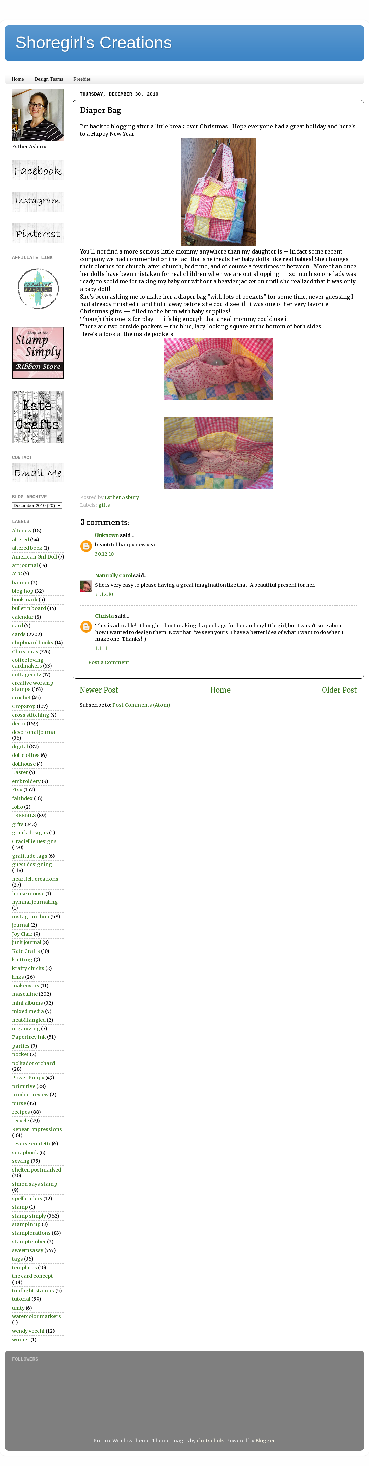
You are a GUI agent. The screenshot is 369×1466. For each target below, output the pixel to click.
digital (20, 747)
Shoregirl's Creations (93, 42)
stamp (20, 1207)
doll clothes (26, 755)
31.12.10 (104, 594)
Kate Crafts (26, 951)
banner (21, 582)
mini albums (27, 1003)
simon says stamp (34, 1184)
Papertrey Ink (29, 1037)
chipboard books (32, 643)
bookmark (25, 600)
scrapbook (25, 1153)
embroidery (26, 781)
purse (19, 1103)
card (17, 625)
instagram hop (30, 917)
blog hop (23, 591)
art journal (25, 565)
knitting (22, 960)
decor (19, 724)
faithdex (22, 798)
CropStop (24, 706)
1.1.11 (101, 648)
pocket (20, 1054)
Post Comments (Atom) (141, 705)
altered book (27, 548)
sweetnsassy (27, 1250)
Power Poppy (28, 1078)
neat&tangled (29, 1020)
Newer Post (99, 690)
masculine (25, 994)
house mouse (28, 894)
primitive (23, 1086)
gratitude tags (29, 856)
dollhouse (24, 764)
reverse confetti (31, 1144)
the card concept (32, 1276)
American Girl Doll (34, 557)
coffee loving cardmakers (28, 663)
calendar (23, 617)
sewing (21, 1161)
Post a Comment (108, 662)
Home (18, 79)
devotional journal (34, 732)
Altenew (21, 531)
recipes (21, 1112)
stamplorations (31, 1233)
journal (20, 925)
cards (19, 634)
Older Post (339, 690)
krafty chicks (28, 968)
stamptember (29, 1242)
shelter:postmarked (36, 1170)
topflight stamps (33, 1291)
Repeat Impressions (37, 1129)
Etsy (17, 790)
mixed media (28, 1011)
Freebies (82, 79)
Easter (20, 772)
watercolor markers (36, 1316)
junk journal (26, 942)
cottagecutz (26, 675)
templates (24, 1268)
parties (21, 1046)
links (18, 977)
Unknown (107, 535)
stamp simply (29, 1216)
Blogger (265, 1441)
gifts (104, 505)
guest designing (32, 864)
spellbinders (27, 1199)
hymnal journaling (35, 902)
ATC (17, 574)
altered (20, 540)
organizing (26, 1029)
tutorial (21, 1299)
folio (17, 807)
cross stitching (30, 715)
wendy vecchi (28, 1331)
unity (18, 1308)
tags (17, 1259)
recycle (20, 1121)
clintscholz (210, 1441)
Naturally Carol (113, 576)
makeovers (25, 986)
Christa (104, 616)
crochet (21, 698)
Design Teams (48, 79)
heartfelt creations (35, 879)
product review (30, 1095)
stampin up (26, 1224)
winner (20, 1340)
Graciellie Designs (34, 841)
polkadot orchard (33, 1063)
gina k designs (30, 833)
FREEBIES (24, 815)
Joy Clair (22, 934)
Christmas (25, 652)
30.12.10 (104, 554)
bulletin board (29, 608)
